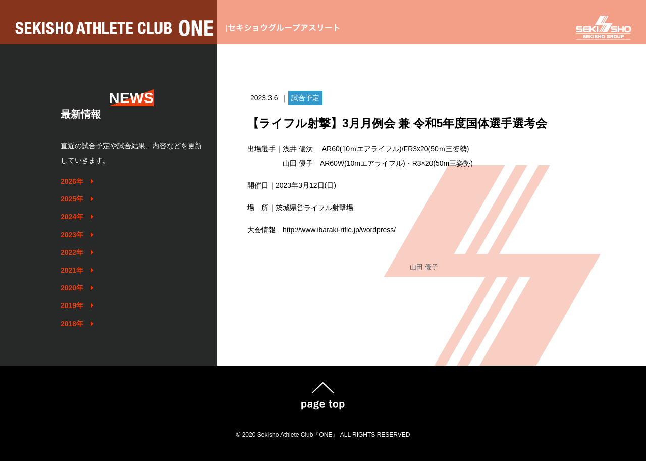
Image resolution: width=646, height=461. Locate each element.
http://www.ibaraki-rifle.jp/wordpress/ (339, 230)
